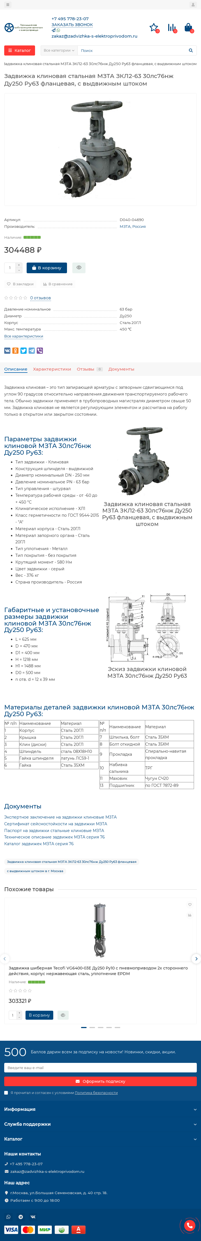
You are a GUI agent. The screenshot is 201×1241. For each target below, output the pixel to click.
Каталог (100, 1139)
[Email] (100, 1067)
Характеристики (52, 369)
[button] (84, 1027)
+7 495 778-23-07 (26, 1164)
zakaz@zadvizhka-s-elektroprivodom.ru (47, 1171)
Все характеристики (23, 336)
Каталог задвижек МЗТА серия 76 (39, 843)
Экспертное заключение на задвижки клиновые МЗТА (60, 817)
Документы (121, 369)
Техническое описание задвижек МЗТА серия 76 (54, 837)
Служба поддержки (100, 1124)
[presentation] (5, 959)
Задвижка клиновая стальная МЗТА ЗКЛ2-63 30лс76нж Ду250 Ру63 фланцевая (72, 862)
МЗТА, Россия (133, 226)
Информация (100, 1109)
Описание (15, 369)
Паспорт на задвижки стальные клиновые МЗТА (54, 830)
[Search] (137, 50)
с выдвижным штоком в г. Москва (35, 871)
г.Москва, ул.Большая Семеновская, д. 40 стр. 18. (58, 1193)
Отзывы (90, 369)
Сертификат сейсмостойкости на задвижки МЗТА (55, 823)
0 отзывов (40, 297)
